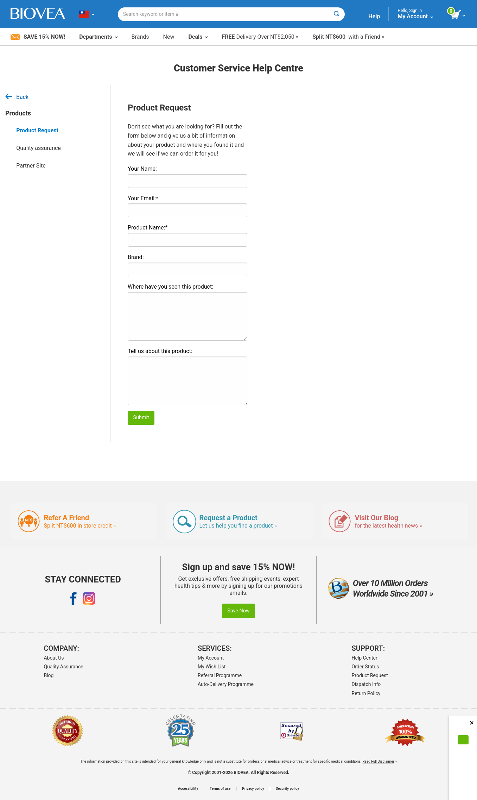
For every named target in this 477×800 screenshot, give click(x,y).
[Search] (336, 14)
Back (16, 97)
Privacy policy (253, 788)
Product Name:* (147, 227)
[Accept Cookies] (463, 739)
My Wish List (211, 666)
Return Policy (366, 693)
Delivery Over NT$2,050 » (260, 36)
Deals (198, 36)
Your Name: (142, 168)
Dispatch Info (366, 684)
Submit (141, 418)
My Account (211, 658)
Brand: (136, 257)
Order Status (365, 666)
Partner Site (31, 165)
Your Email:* (143, 198)
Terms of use (220, 788)
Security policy (287, 788)
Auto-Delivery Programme (226, 684)
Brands (140, 36)
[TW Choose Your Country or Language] (86, 14)
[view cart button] (458, 15)
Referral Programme (220, 675)
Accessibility (188, 788)
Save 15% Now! (38, 36)
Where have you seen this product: (170, 286)
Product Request (37, 130)
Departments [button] (98, 36)
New (168, 36)
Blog (48, 675)
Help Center (364, 658)
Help (374, 16)
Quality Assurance (63, 666)
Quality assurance (38, 148)
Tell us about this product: (160, 351)
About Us (54, 658)
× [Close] (472, 722)
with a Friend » (348, 36)
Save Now (238, 611)
